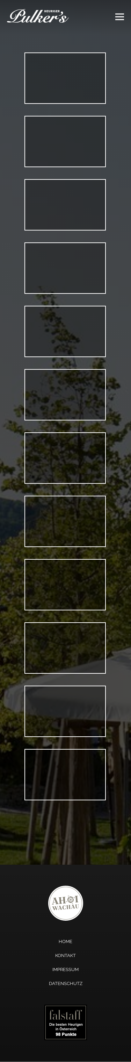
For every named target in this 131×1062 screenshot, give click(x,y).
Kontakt (65, 955)
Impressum (65, 969)
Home (65, 941)
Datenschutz (65, 983)
